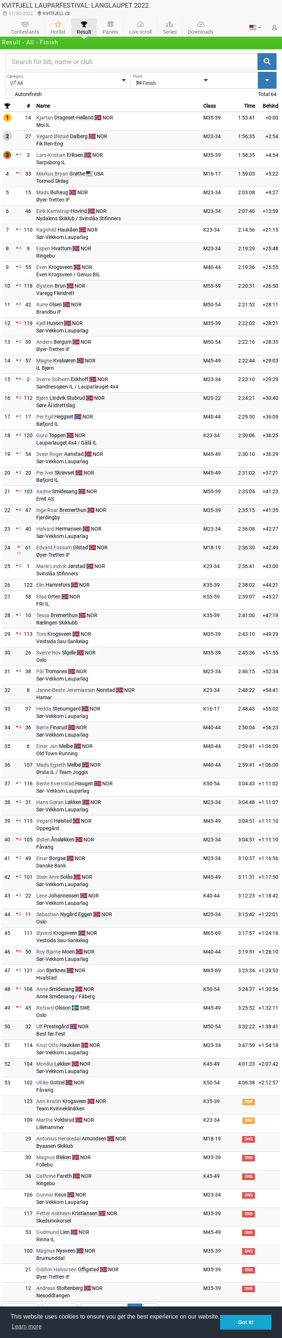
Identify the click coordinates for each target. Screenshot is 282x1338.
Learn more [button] (27, 1326)
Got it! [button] (245, 1322)
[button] (255, 27)
